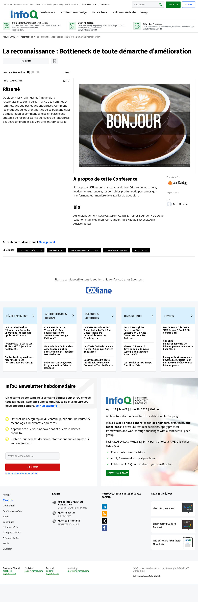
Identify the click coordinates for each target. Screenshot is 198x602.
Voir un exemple (46, 417)
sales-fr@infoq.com (34, 587)
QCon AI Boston (67, 526)
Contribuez (9, 534)
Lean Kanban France (117, 253)
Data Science (96, 13)
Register (172, 4)
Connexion (9, 518)
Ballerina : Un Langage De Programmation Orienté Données (58, 374)
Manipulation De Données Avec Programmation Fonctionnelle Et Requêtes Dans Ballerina (59, 359)
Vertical (29, 76)
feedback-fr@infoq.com (10, 588)
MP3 (7, 84)
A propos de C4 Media (11, 554)
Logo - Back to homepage (17, 12)
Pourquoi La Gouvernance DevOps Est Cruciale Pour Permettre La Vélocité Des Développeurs (177, 370)
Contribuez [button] (105, 4)
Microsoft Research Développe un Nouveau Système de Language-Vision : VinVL (136, 359)
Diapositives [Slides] (17, 84)
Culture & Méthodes (121, 13)
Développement (17, 325)
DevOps (140, 13)
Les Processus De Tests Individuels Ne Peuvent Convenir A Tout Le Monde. (98, 372)
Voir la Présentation (14, 75)
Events (6, 529)
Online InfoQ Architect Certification (71, 516)
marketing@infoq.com (78, 587)
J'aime (13, 64)
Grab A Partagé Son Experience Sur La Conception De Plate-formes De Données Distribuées (135, 342)
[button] (31, 478)
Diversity (7, 561)
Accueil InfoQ (9, 39)
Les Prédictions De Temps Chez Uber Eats (137, 373)
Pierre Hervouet (180, 207)
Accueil (7, 507)
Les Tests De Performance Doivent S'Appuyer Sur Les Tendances (98, 358)
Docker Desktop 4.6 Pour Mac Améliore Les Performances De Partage (19, 369)
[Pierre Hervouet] (168, 206)
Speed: (67, 75)
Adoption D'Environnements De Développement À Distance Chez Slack (178, 354)
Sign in (188, 4)
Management (47, 244)
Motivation (142, 253)
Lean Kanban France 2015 (85, 253)
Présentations (26, 39)
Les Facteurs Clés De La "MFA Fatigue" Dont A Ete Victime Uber (176, 339)
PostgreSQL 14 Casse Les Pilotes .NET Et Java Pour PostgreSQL (19, 356)
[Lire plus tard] (25, 64)
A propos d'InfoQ (12, 545)
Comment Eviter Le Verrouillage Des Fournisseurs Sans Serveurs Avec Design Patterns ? (56, 342)
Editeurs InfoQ (10, 540)
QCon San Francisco (69, 534)
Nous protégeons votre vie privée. (21, 485)
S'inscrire (8, 513)
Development (44, 13)
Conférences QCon (12, 524)
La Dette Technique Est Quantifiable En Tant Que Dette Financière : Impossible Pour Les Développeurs (97, 342)
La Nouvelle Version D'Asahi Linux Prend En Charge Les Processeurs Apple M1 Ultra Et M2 (18, 340)
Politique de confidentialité (146, 592)
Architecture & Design (70, 13)
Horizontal (33, 76)
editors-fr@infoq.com (52, 588)
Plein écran (38, 76)
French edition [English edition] (88, 4)
